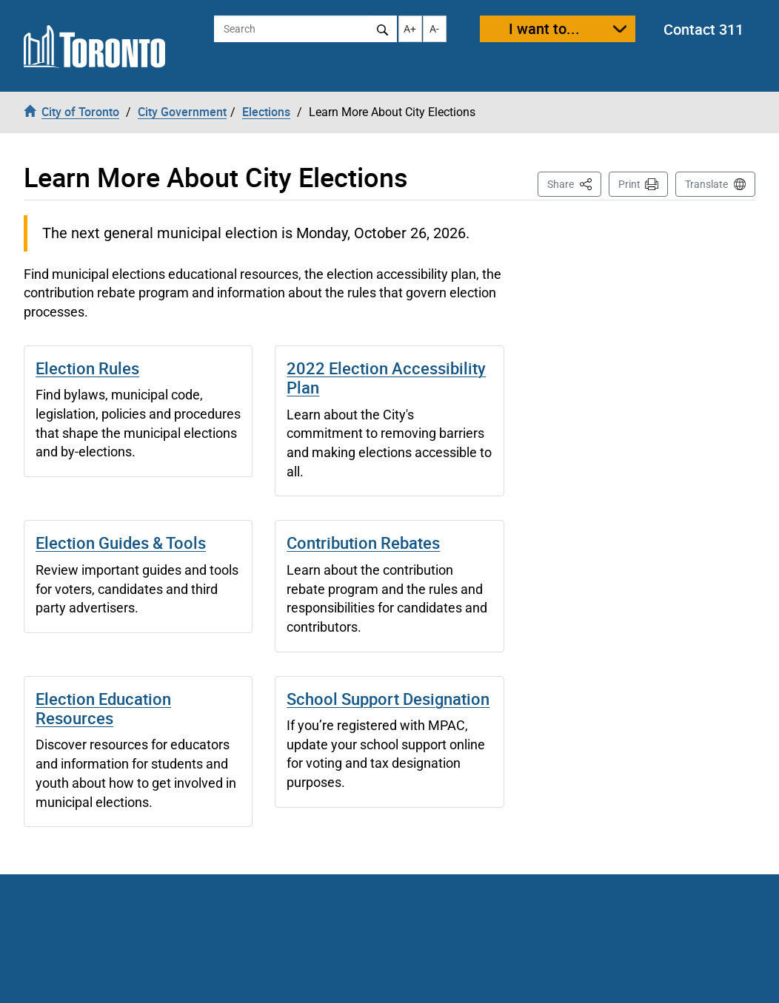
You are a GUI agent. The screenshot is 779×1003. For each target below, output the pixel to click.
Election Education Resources (103, 708)
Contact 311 (703, 29)
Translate (706, 184)
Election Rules (87, 368)
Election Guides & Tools (121, 542)
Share (574, 183)
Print (629, 184)
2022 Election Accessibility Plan (386, 377)
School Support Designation (388, 698)
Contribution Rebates (363, 542)
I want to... (544, 28)
